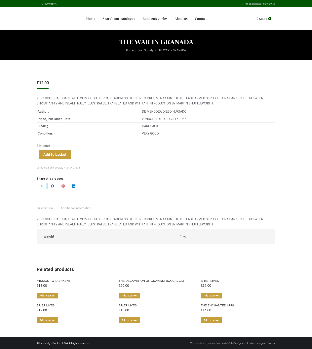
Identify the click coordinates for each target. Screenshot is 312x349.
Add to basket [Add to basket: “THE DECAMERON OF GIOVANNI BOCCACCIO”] (129, 295)
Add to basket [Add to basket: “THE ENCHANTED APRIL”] (211, 320)
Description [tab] (45, 208)
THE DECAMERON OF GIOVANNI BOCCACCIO (151, 280)
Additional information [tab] (76, 208)
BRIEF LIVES (210, 280)
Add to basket (54, 154)
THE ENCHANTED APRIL (218, 305)
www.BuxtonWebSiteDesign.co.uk (229, 343)
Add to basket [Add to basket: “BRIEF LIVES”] (211, 295)
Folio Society (55, 167)
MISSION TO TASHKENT (54, 280)
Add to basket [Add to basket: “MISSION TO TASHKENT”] (47, 295)
